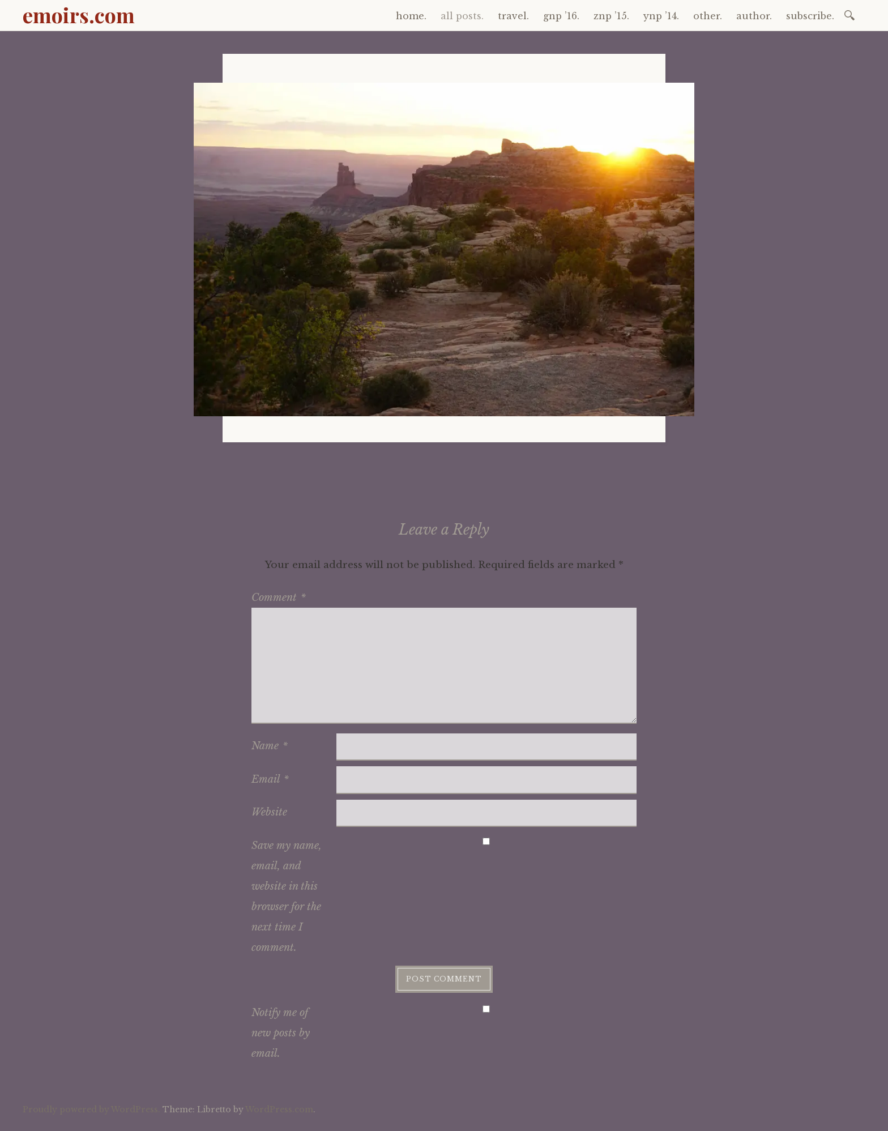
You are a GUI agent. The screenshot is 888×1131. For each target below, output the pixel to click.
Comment (278, 597)
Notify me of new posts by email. (280, 1033)
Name (269, 746)
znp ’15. (611, 16)
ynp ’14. (661, 16)
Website (269, 812)
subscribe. (810, 16)
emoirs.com (79, 14)
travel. (513, 16)
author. (754, 16)
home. (411, 16)
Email (270, 779)
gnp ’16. (561, 16)
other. (707, 16)
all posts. (462, 16)
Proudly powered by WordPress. (91, 1109)
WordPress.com (279, 1109)
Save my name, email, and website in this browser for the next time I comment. (286, 896)
